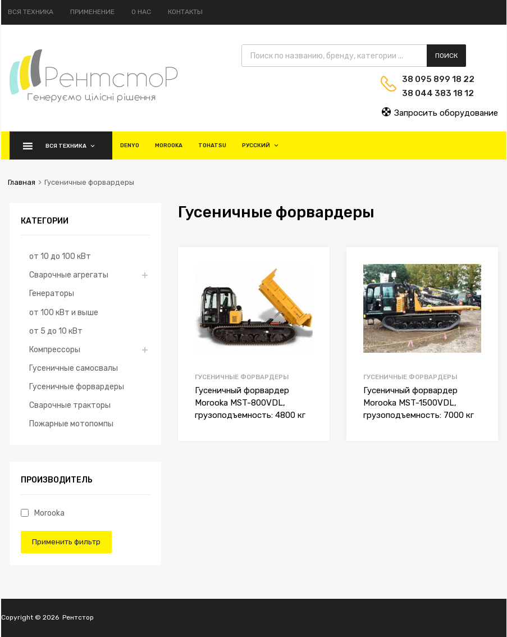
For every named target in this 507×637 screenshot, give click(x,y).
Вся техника (30, 12)
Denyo (129, 145)
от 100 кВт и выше (63, 312)
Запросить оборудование (439, 112)
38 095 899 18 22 (429, 79)
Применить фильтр (66, 542)
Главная (21, 182)
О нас (141, 12)
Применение (92, 12)
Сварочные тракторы (70, 405)
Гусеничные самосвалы (73, 367)
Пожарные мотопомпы (71, 423)
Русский (260, 145)
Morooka (168, 145)
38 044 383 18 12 (429, 93)
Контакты (185, 12)
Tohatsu (212, 145)
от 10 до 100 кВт (60, 256)
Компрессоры (54, 349)
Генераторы (51, 293)
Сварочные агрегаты (68, 274)
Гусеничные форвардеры (242, 377)
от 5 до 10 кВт (56, 330)
